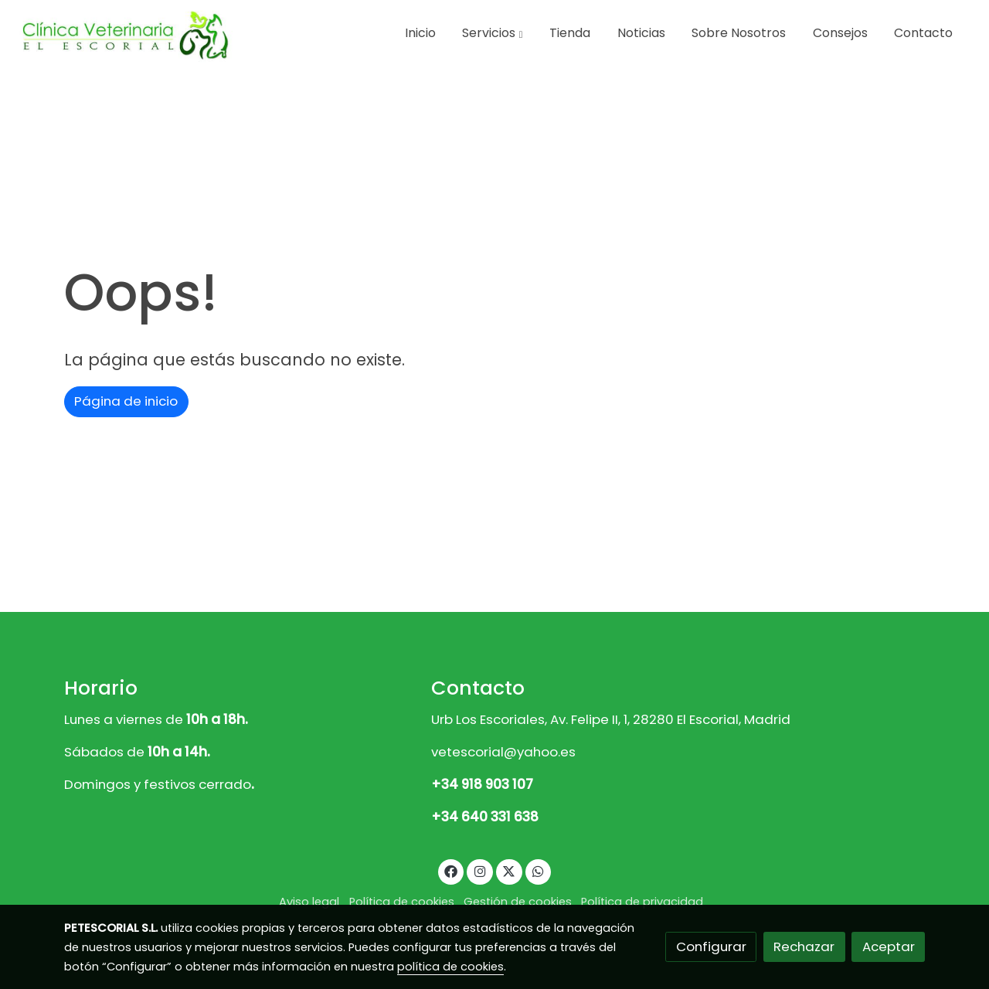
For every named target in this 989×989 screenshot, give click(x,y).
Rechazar (803, 946)
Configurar (711, 946)
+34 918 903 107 (482, 784)
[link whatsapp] (538, 870)
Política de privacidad (642, 901)
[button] (492, 33)
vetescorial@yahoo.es (503, 752)
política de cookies (450, 966)
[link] (124, 33)
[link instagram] (479, 870)
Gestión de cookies (518, 901)
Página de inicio (126, 401)
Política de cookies (401, 901)
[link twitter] (509, 870)
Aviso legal (309, 901)
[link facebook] (451, 870)
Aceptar (888, 946)
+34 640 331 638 (485, 816)
